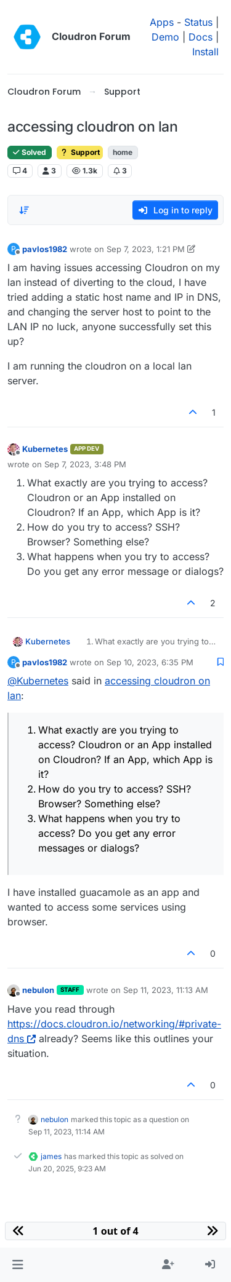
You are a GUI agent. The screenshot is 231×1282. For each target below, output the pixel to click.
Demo (165, 37)
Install (205, 52)
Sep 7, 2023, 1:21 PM (146, 249)
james (51, 1156)
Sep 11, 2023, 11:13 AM (165, 990)
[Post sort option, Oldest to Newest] (24, 210)
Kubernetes (45, 449)
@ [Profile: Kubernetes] (37, 681)
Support (80, 152)
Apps (162, 22)
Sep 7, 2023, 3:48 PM (85, 464)
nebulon (38, 990)
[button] (17, 1264)
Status (198, 22)
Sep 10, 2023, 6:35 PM (150, 662)
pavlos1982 (44, 249)
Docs (200, 37)
